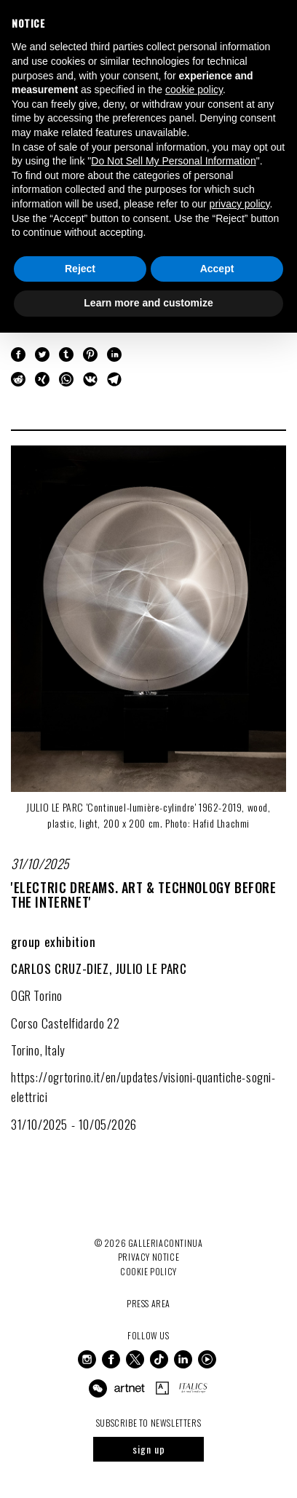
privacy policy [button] (240, 204)
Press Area (148, 1303)
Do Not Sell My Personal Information (173, 161)
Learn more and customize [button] (148, 303)
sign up (148, 1449)
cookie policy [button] (194, 89)
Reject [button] (80, 268)
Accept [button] (217, 268)
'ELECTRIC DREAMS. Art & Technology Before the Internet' (144, 894)
